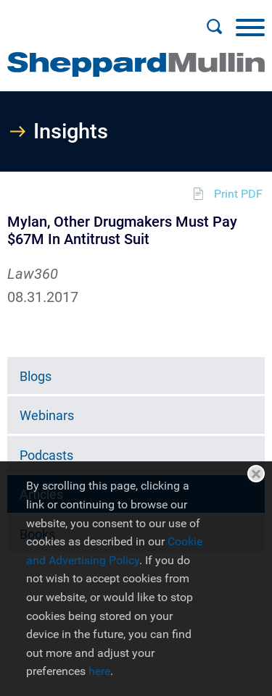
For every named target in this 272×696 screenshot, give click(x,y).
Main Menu (89, 19)
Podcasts (46, 455)
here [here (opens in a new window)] (99, 671)
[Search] (213, 26)
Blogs (35, 376)
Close (256, 473)
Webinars (47, 415)
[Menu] (250, 26)
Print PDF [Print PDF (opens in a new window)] (238, 194)
